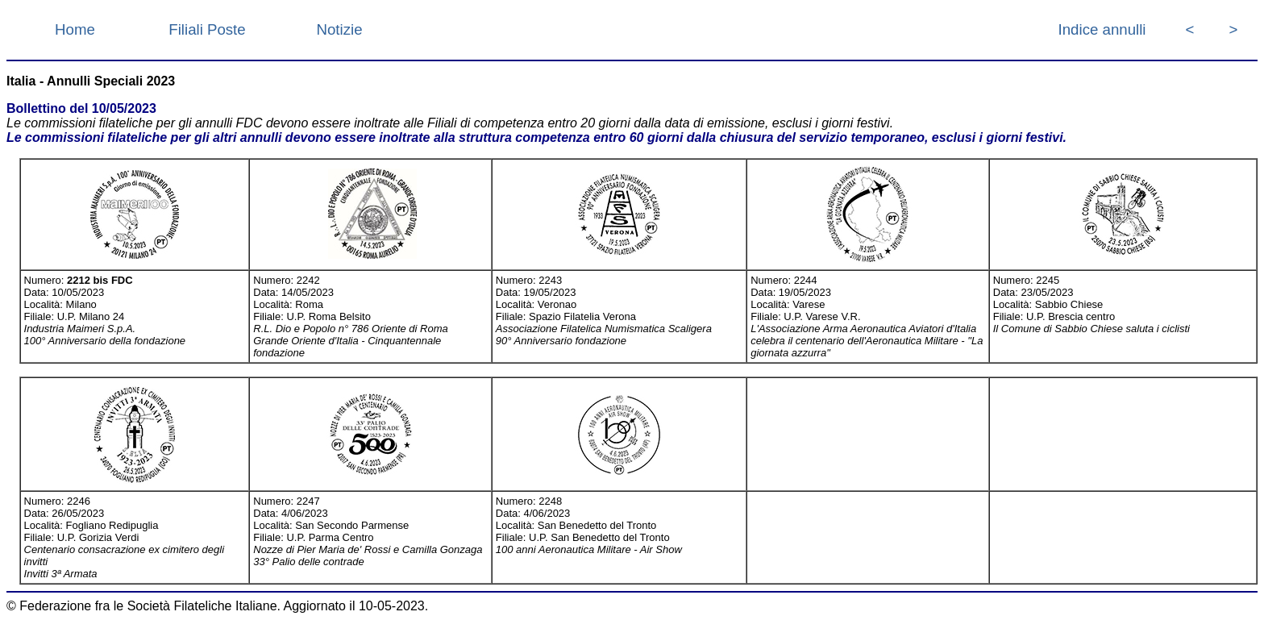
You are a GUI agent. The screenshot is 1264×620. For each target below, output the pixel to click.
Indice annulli (1102, 29)
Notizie (339, 29)
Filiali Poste (206, 29)
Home (75, 29)
